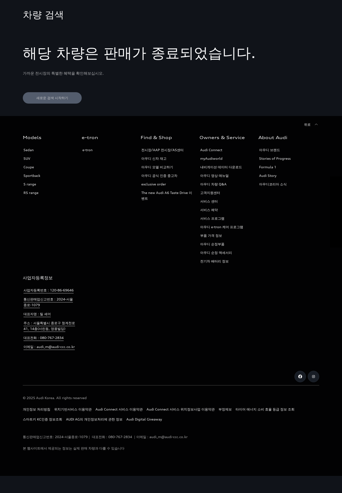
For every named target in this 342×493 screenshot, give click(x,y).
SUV (27, 158)
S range (30, 184)
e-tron (87, 150)
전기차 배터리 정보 (214, 261)
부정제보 (225, 409)
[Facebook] (300, 376)
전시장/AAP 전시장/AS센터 (162, 150)
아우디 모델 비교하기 (157, 167)
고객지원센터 (210, 193)
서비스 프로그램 (212, 218)
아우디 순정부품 (212, 244)
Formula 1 (267, 167)
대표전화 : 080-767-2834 (44, 338)
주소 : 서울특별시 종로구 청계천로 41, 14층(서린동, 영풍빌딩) (49, 326)
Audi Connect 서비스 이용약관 (119, 409)
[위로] (311, 124)
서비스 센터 (209, 201)
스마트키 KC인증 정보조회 (42, 419)
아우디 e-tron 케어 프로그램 (221, 227)
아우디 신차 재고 (153, 158)
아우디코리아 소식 (273, 184)
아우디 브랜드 (269, 150)
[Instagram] (313, 376)
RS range (31, 193)
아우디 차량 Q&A (213, 184)
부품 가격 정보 (211, 235)
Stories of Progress (275, 158)
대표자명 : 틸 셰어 (37, 314)
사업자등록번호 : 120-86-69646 (49, 290)
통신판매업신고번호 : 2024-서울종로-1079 (48, 302)
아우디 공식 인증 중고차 (159, 176)
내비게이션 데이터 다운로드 (221, 167)
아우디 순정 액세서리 (216, 253)
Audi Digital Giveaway (144, 419)
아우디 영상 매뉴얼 (214, 176)
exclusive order (153, 184)
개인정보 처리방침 (36, 409)
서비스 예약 (209, 210)
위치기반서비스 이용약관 (73, 409)
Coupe (29, 167)
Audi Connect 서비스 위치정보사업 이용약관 (181, 409)
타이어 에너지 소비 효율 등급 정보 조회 (265, 409)
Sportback (32, 176)
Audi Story (267, 176)
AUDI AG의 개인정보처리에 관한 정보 (94, 419)
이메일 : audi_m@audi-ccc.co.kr (49, 347)
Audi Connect (211, 150)
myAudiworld (211, 158)
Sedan (29, 150)
